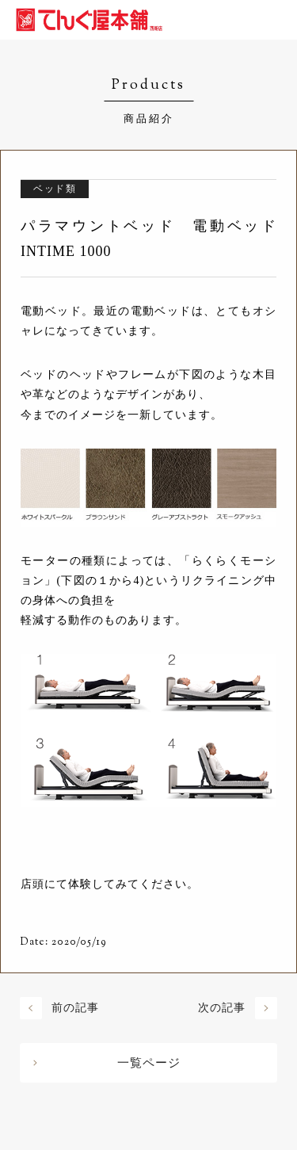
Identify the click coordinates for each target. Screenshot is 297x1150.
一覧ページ (149, 1062)
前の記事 (75, 1008)
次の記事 (222, 1008)
